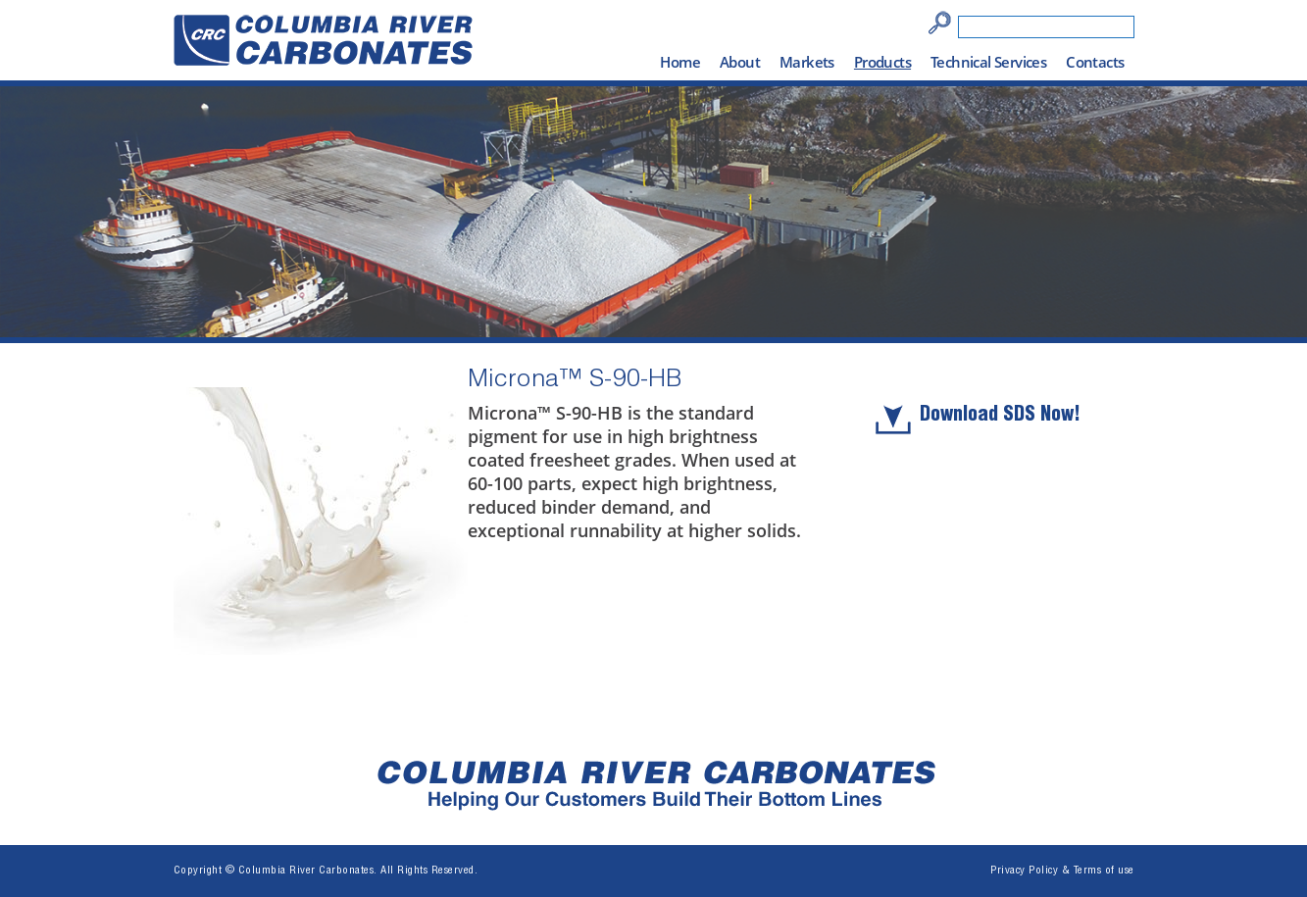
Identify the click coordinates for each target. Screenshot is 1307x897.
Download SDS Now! (1000, 416)
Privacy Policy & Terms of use (1062, 871)
